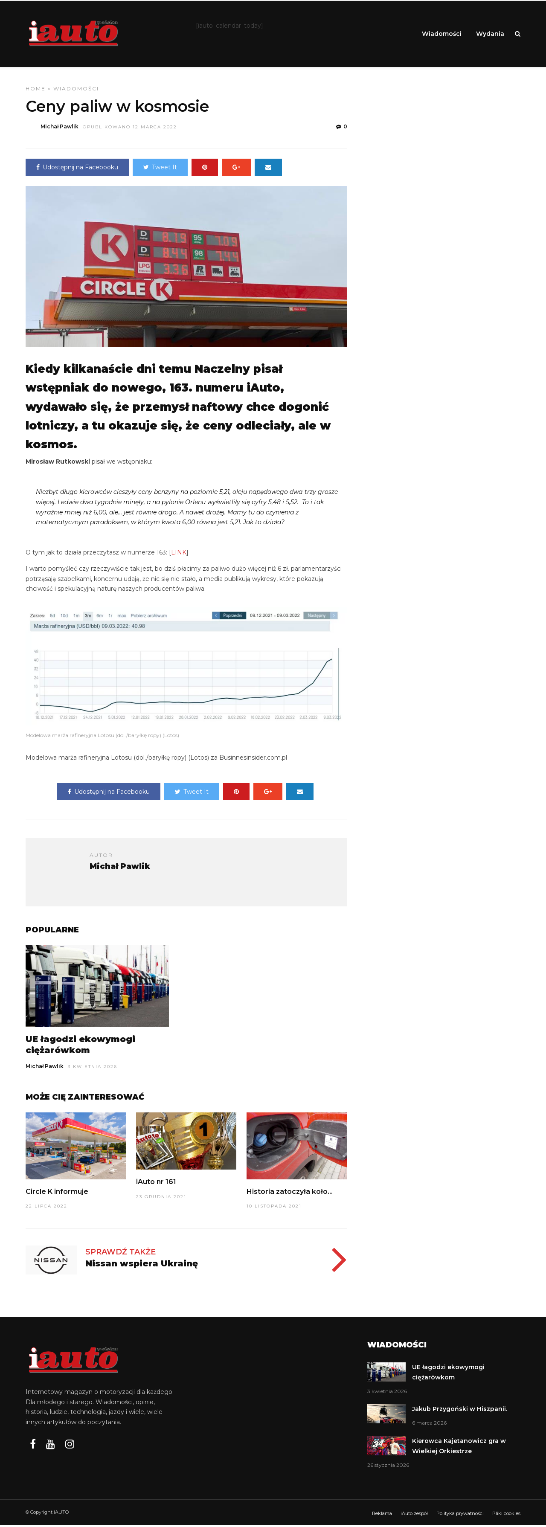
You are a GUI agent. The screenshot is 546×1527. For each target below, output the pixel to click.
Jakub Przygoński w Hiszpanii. (459, 1411)
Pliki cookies (506, 1515)
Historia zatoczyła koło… (290, 1194)
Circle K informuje (57, 1194)
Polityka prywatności (460, 1515)
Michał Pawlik (45, 1068)
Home (36, 90)
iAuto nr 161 (156, 1184)
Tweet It (160, 169)
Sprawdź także (120, 1254)
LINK (178, 554)
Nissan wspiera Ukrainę (141, 1265)
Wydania (490, 34)
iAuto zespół (414, 1515)
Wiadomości (442, 34)
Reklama (382, 1515)
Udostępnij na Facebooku (77, 169)
